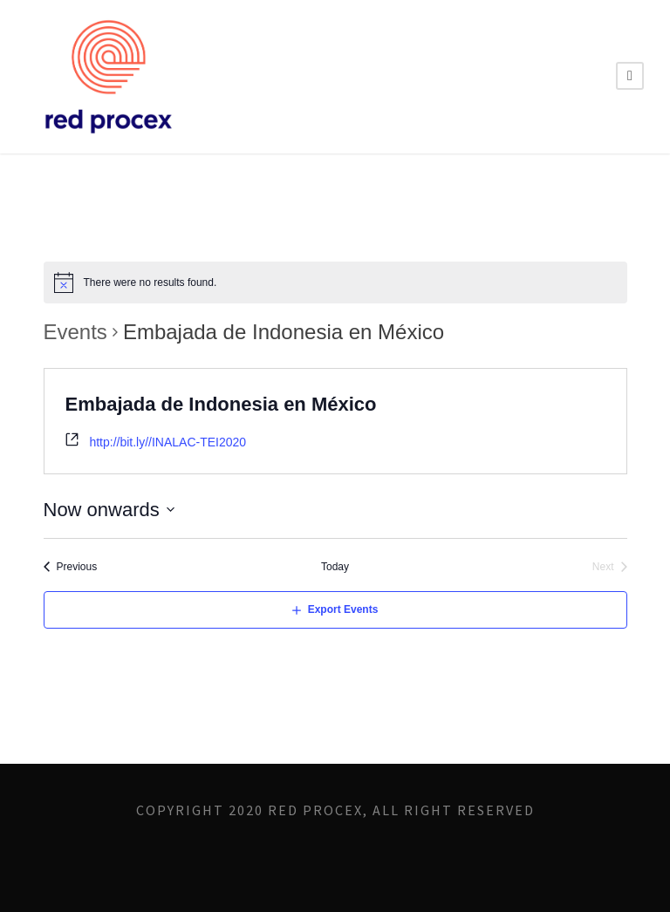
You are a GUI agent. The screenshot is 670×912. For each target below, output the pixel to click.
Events (75, 332)
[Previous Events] (71, 567)
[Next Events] (609, 567)
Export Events (343, 609)
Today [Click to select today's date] (335, 567)
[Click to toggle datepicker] (109, 509)
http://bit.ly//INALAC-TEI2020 (167, 442)
